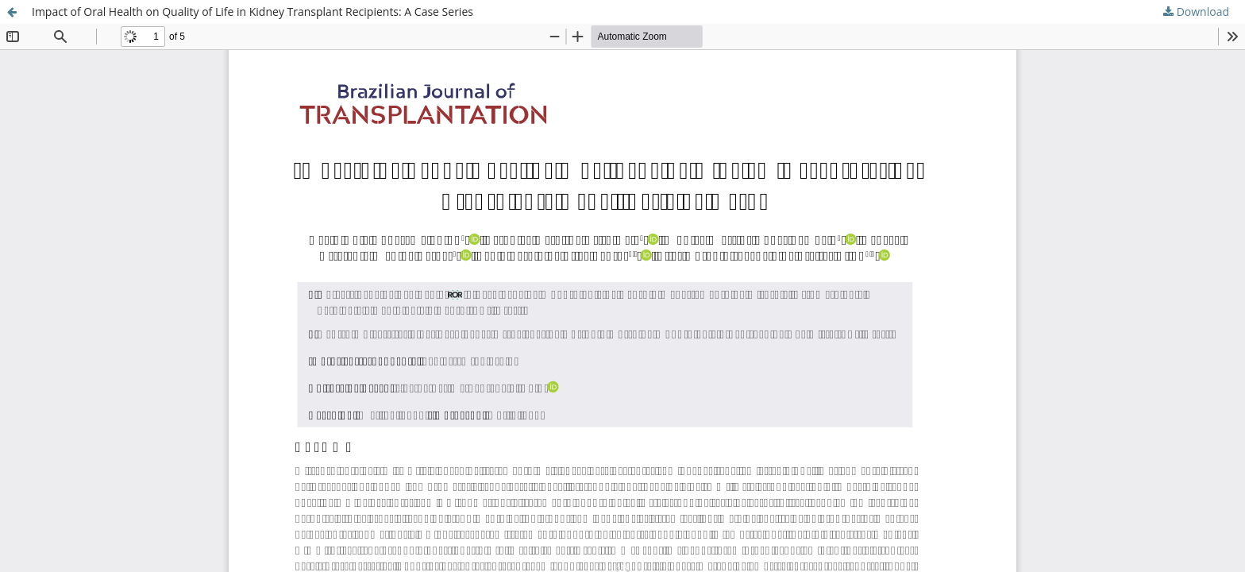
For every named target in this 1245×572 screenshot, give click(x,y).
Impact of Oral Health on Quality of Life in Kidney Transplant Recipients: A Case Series (252, 11)
